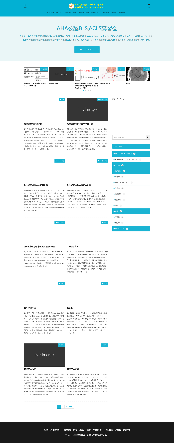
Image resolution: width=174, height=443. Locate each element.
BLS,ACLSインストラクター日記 (128, 160)
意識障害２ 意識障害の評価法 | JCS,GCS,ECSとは (35, 84)
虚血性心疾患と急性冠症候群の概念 (40, 246)
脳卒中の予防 (30, 308)
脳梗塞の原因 (105, 83)
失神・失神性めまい (93, 12)
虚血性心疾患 (103, 99)
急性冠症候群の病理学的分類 (80, 124)
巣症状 (114, 12)
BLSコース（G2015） (54, 12)
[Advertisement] (131, 115)
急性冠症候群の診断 (33, 124)
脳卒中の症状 (54, 83)
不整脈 (96, 69)
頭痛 (74, 12)
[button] (26, 75)
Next (70, 406)
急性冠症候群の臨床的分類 (79, 185)
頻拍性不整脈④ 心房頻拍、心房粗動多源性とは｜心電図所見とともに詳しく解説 (86, 85)
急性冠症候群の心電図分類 (36, 185)
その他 (119, 166)
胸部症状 (106, 12)
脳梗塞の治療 (30, 369)
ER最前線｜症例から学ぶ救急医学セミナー (93, 435)
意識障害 (122, 12)
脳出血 (128, 83)
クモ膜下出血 (73, 246)
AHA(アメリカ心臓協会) (125, 154)
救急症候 (68, 12)
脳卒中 (71, 69)
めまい (81, 12)
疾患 (118, 212)
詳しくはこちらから (87, 49)
